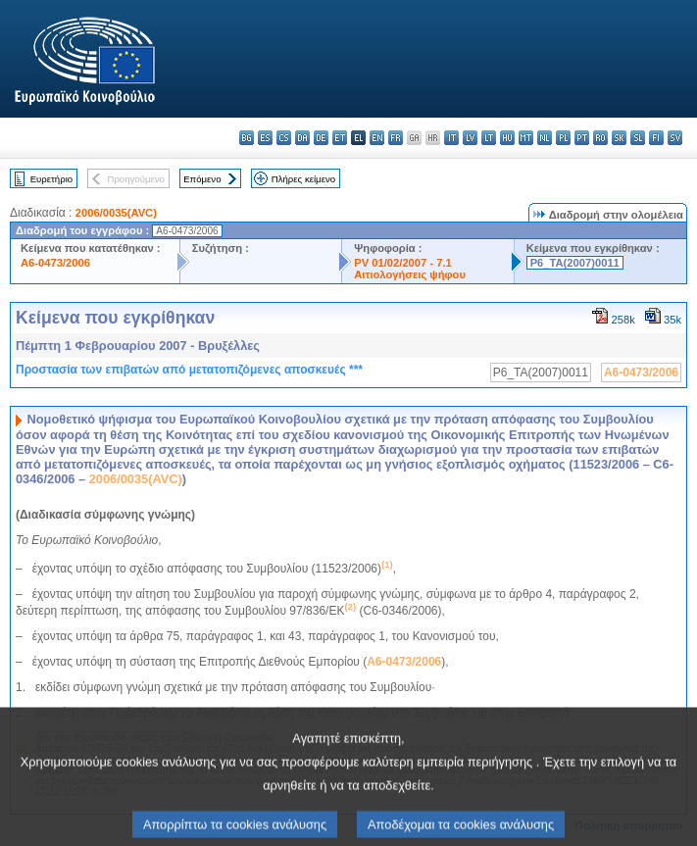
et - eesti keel (339, 137)
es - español (265, 137)
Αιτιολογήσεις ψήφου (410, 274)
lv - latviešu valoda (470, 137)
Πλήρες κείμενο (303, 179)
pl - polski (563, 137)
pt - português (581, 137)
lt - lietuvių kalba (488, 137)
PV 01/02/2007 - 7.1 (403, 263)
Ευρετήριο (51, 179)
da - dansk (302, 137)
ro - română (600, 137)
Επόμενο (202, 179)
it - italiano (451, 137)
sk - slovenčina (619, 137)
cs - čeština (283, 137)
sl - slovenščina (637, 137)
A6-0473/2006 (55, 263)
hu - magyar (507, 137)
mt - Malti (526, 137)
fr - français (395, 137)
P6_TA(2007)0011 (575, 263)
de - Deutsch (321, 137)
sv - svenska (675, 137)
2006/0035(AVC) (116, 213)
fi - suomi (656, 137)
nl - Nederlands (544, 137)
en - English (377, 137)
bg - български (246, 137)
